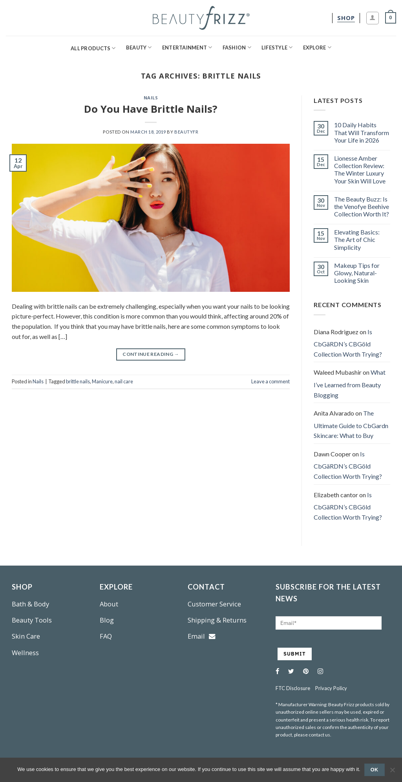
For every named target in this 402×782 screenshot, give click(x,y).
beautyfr (186, 131)
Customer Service (214, 603)
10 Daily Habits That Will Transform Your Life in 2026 (361, 132)
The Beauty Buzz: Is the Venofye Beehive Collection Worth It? (361, 206)
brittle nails (78, 381)
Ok (374, 770)
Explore (317, 47)
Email (202, 636)
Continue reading (150, 354)
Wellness (25, 652)
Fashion (237, 47)
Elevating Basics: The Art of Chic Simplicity (357, 239)
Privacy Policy (331, 688)
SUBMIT (294, 653)
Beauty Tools (32, 620)
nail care (124, 381)
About (109, 603)
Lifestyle (277, 47)
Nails (151, 98)
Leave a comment (270, 381)
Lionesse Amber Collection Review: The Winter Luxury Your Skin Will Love (360, 169)
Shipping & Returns (217, 620)
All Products (93, 48)
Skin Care (26, 636)
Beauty (139, 47)
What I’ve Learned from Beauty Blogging (350, 383)
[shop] (346, 18)
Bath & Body (30, 603)
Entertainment (187, 47)
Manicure (102, 381)
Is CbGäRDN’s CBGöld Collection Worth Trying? (348, 343)
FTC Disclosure (293, 688)
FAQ (106, 636)
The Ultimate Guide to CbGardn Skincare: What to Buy (351, 424)
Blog (107, 620)
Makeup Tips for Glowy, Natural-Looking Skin (357, 273)
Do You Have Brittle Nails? (150, 109)
